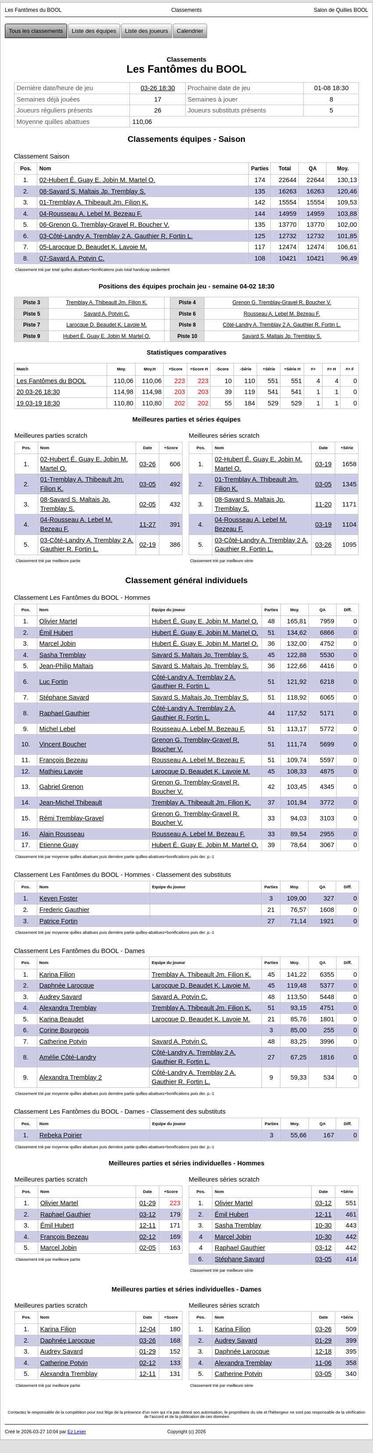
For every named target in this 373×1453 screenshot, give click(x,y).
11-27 (147, 524)
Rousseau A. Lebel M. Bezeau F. (282, 314)
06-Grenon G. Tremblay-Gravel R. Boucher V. (104, 224)
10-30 (323, 1225)
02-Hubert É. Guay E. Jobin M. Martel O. (97, 179)
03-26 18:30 (157, 87)
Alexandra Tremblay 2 (70, 1077)
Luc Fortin (53, 681)
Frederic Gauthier (64, 909)
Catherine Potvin (63, 1041)
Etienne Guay (59, 844)
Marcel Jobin (57, 643)
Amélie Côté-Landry (68, 1057)
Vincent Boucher (62, 744)
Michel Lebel (57, 728)
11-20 (323, 504)
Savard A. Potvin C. (106, 314)
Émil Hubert (56, 632)
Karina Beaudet (61, 1019)
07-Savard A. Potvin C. (71, 258)
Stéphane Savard (64, 697)
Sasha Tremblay (62, 654)
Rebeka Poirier (60, 1135)
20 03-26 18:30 (38, 391)
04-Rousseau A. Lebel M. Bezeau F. (90, 213)
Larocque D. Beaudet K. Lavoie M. (106, 325)
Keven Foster (58, 898)
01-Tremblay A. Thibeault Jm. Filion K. (93, 202)
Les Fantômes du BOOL (51, 380)
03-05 (147, 484)
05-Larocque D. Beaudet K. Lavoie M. (93, 246)
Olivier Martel (58, 621)
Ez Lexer (77, 1431)
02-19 (147, 544)
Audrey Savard (60, 996)
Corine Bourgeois (64, 1030)
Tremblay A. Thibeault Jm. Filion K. (106, 302)
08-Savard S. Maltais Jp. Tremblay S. (92, 191)
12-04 (147, 1329)
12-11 (147, 1225)
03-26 (147, 464)
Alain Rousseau (62, 833)
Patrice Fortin (58, 921)
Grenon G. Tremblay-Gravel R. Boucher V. (282, 302)
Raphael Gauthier (64, 713)
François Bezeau (63, 759)
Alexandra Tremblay (68, 1007)
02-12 (147, 1236)
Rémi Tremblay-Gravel (71, 818)
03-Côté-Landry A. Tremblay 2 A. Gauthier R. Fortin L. (116, 235)
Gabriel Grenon (61, 786)
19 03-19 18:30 (38, 403)
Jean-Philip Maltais (66, 665)
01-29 (147, 1203)
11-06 (323, 1362)
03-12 (147, 1214)
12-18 (323, 1351)
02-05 (147, 504)
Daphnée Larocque (66, 985)
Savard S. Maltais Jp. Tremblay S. (282, 336)
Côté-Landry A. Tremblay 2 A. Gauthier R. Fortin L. (282, 325)
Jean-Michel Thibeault (70, 802)
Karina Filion (57, 974)
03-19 (323, 464)
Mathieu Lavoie (61, 771)
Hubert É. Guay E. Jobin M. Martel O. (107, 336)
